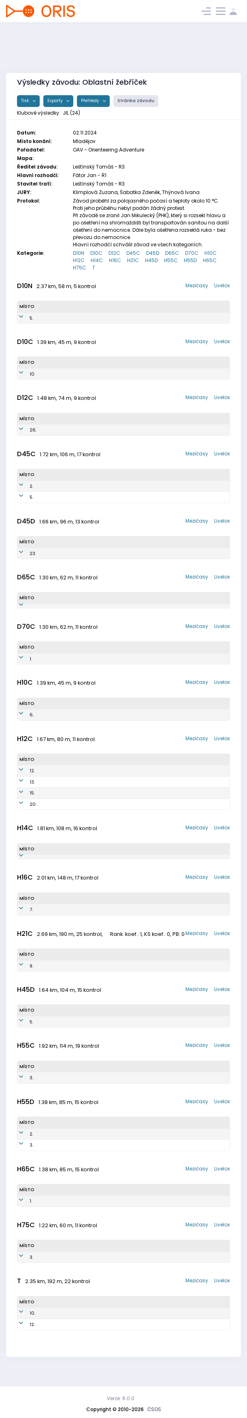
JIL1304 (99, 777)
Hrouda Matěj (56, 979)
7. (21, 923)
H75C (79, 267)
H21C (133, 260)
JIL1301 (98, 810)
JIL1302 (99, 788)
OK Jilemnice (167, 318)
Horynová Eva (58, 665)
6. (21, 721)
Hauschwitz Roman (63, 867)
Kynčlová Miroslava (63, 609)
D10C (96, 253)
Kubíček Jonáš (58, 810)
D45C (133, 253)
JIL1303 (99, 800)
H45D (151, 260)
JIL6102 (87, 1147)
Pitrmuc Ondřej (59, 923)
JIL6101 (86, 1158)
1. (20, 665)
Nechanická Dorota (63, 318)
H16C (115, 260)
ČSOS (154, 1409)
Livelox (222, 285)
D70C (191, 253)
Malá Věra (53, 486)
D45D (152, 253)
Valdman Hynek (59, 800)
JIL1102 (102, 867)
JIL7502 (91, 1035)
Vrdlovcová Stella (61, 430)
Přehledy (90, 101)
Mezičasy (196, 285)
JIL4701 (94, 1270)
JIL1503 (102, 721)
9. (21, 979)
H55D (190, 260)
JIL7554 (99, 497)
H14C (97, 260)
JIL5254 (93, 665)
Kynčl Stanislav (59, 1214)
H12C (79, 260)
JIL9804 (87, 979)
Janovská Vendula (62, 1326)
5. (21, 318)
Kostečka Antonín (61, 777)
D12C (114, 253)
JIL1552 (92, 374)
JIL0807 (95, 923)
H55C (171, 260)
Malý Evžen (55, 1147)
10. (22, 374)
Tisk (25, 101)
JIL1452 (102, 318)
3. (21, 1091)
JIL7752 (99, 486)
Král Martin (55, 1158)
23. (22, 553)
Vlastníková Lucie (61, 497)
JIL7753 (96, 553)
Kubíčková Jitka (60, 553)
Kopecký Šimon (58, 788)
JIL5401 (95, 1214)
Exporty (55, 101)
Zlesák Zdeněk (59, 1270)
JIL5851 (103, 609)
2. (21, 486)
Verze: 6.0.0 (120, 1398)
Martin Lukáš (55, 1338)
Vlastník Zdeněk (60, 1091)
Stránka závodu (135, 101)
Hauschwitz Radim (62, 721)
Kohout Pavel (57, 1035)
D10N (78, 253)
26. (22, 430)
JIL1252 (98, 430)
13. (22, 788)
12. (22, 777)
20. (22, 810)
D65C (172, 253)
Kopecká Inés (58, 374)
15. (22, 800)
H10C (210, 253)
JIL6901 (97, 1091)
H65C (210, 260)
